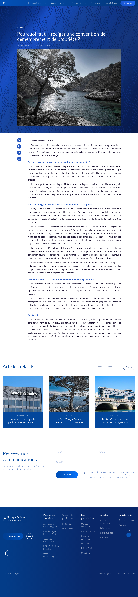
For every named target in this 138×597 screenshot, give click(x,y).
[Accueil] (4, 3)
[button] (19, 140)
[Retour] (18, 27)
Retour (23, 28)
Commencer (128, 3)
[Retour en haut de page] (128, 535)
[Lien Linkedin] (29, 536)
